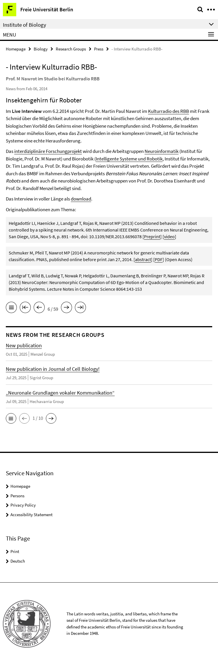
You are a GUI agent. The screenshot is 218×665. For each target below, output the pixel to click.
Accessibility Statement (31, 514)
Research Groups (71, 49)
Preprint (152, 236)
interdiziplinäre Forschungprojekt (48, 151)
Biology (41, 49)
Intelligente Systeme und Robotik (129, 159)
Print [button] (14, 551)
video (169, 236)
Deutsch (17, 561)
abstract (143, 259)
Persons (17, 495)
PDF (159, 259)
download (81, 199)
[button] (11, 418)
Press (98, 49)
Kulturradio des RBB (168, 111)
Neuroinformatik (162, 151)
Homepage (16, 49)
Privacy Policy (23, 505)
